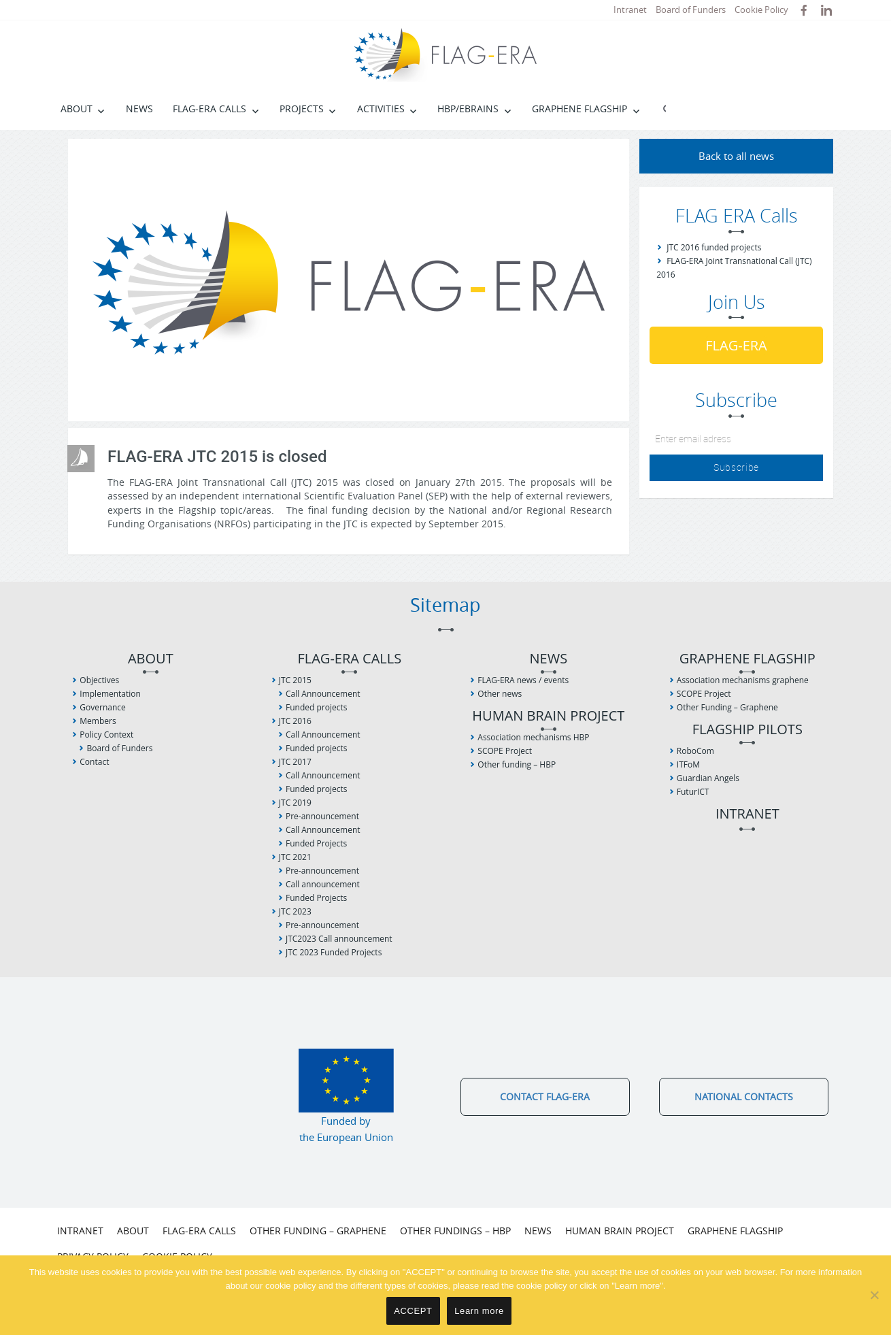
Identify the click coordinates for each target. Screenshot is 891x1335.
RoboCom (695, 751)
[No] (874, 1295)
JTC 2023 (295, 911)
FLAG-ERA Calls (209, 108)
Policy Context (106, 734)
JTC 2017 (295, 762)
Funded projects (316, 707)
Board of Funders (691, 9)
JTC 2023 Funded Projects (334, 952)
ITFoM (688, 764)
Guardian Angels (708, 778)
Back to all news (736, 156)
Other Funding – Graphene (727, 707)
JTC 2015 (295, 680)
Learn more (479, 1311)
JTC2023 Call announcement (339, 938)
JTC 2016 (295, 721)
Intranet (630, 9)
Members (98, 721)
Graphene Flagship (579, 108)
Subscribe (736, 467)
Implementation (110, 693)
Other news (499, 693)
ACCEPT (413, 1311)
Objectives (99, 680)
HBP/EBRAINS (468, 108)
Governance (102, 707)
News (139, 108)
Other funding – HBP (516, 764)
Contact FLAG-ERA (545, 1096)
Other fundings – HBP (455, 1230)
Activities (381, 108)
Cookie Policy (761, 9)
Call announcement (323, 884)
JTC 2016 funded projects (714, 247)
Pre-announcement (322, 816)
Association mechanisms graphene (743, 680)
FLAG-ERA (736, 345)
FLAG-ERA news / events (523, 680)
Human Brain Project (548, 716)
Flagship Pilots (747, 729)
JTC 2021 (295, 857)
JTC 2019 (295, 802)
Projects (302, 108)
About (77, 108)
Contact (94, 762)
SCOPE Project (504, 751)
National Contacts (743, 1096)
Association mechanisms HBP (533, 737)
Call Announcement (323, 693)
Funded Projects (316, 843)
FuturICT (693, 791)
